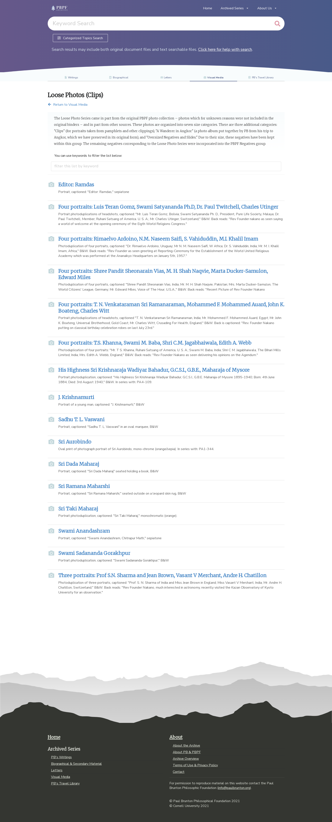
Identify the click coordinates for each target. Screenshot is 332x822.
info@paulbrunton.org (234, 788)
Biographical (118, 77)
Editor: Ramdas (76, 185)
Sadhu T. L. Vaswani (81, 419)
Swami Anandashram (84, 531)
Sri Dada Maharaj (78, 464)
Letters (166, 77)
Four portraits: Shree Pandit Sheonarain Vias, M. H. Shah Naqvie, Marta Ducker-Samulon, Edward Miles (163, 274)
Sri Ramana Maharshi (84, 486)
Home (207, 8)
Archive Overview (186, 758)
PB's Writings (61, 757)
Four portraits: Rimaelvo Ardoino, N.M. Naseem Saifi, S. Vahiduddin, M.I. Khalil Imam (158, 239)
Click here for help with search (225, 49)
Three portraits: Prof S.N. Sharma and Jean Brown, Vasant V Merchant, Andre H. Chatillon (162, 575)
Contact (178, 771)
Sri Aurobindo (74, 442)
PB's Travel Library (261, 77)
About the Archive (186, 746)
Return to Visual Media (68, 104)
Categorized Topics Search (80, 38)
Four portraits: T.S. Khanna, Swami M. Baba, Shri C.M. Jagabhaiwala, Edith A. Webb (154, 343)
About (176, 737)
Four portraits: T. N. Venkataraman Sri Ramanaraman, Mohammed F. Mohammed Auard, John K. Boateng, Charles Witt (171, 307)
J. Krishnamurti (76, 397)
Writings (71, 77)
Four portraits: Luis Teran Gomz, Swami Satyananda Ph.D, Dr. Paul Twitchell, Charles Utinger (168, 207)
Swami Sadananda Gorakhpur (94, 553)
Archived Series (235, 8)
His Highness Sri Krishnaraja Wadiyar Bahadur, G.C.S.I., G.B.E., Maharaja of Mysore (153, 370)
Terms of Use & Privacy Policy (195, 765)
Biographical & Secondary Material (76, 763)
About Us (267, 8)
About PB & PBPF (187, 752)
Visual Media (213, 77)
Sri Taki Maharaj (78, 509)
